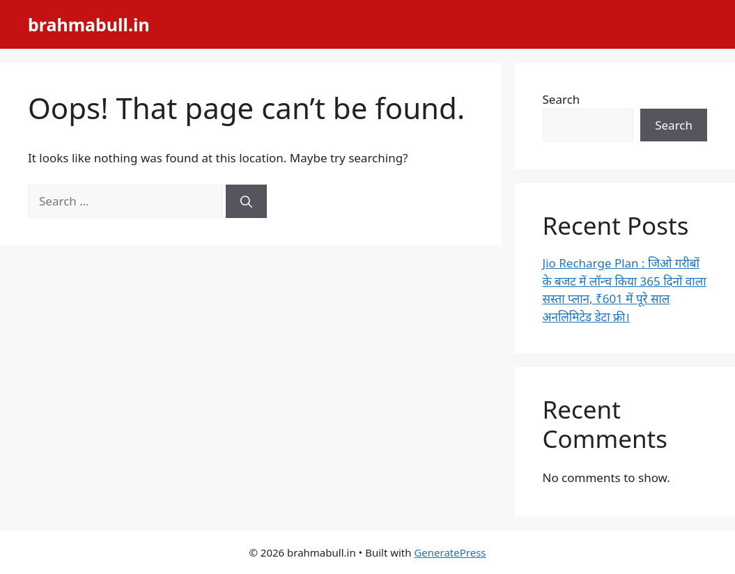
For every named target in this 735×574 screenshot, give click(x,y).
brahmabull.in (89, 24)
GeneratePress (450, 552)
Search (561, 99)
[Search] (246, 201)
